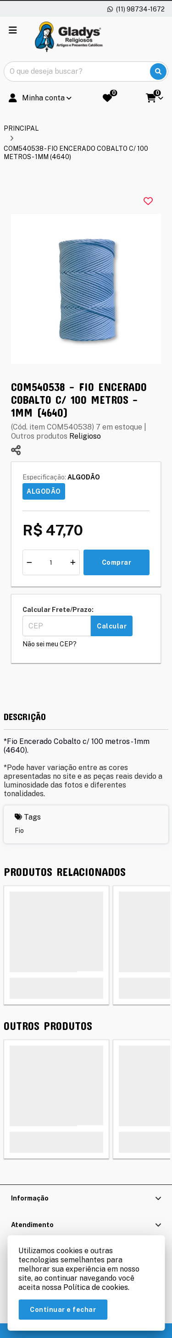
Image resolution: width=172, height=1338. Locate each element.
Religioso (85, 436)
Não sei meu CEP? (49, 644)
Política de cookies (95, 1287)
